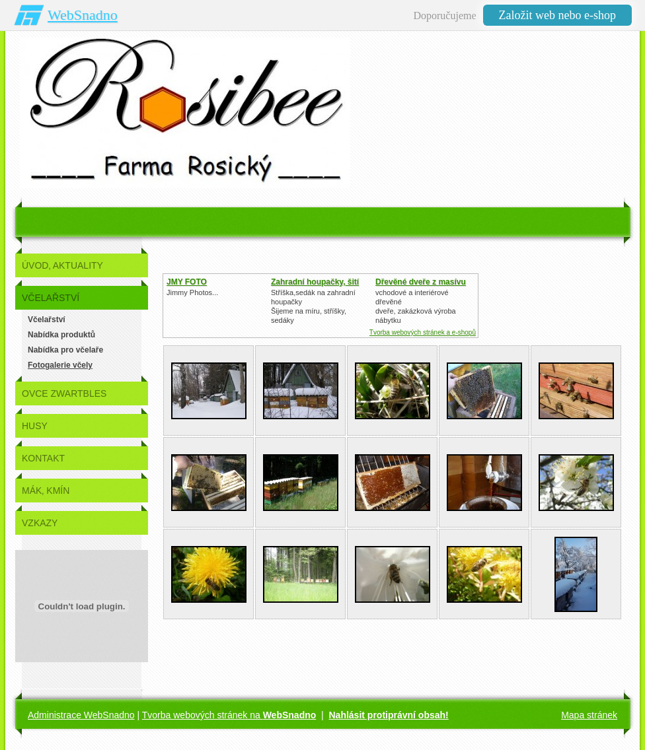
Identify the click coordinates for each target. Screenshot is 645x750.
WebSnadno (83, 15)
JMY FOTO (187, 282)
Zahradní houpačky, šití (315, 282)
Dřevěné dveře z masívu (420, 282)
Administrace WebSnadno (81, 715)
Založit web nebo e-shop (557, 15)
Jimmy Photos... (192, 292)
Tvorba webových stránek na (229, 715)
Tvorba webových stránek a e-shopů (422, 332)
